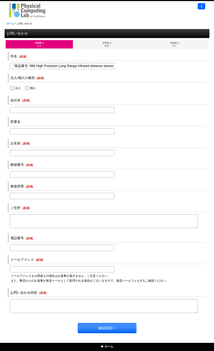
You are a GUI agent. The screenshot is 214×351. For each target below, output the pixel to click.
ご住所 (15, 208)
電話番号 (17, 238)
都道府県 (17, 186)
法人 (18, 88)
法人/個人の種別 (22, 78)
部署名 (15, 121)
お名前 (15, 143)
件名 (13, 56)
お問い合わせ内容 (23, 292)
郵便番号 (17, 165)
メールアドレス (22, 259)
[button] (201, 6)
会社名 (15, 100)
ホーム (107, 346)
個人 (33, 88)
